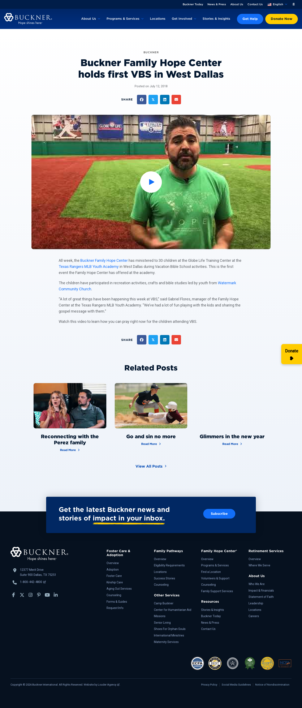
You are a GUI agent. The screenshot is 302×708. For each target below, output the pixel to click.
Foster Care (114, 576)
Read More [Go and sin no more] (151, 444)
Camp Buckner (163, 603)
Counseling (114, 595)
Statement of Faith (261, 596)
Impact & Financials (261, 590)
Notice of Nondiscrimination (272, 684)
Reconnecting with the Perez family (70, 439)
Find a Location (211, 572)
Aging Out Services (119, 588)
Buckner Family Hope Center (104, 260)
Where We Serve (259, 565)
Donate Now (281, 19)
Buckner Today (193, 4)
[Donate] (291, 354)
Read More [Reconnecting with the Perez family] (70, 450)
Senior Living (162, 622)
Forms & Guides (117, 601)
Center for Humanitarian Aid (172, 610)
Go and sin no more (151, 436)
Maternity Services (166, 642)
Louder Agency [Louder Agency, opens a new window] (109, 684)
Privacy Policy (209, 684)
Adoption (113, 569)
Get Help (250, 19)
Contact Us (255, 4)
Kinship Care (115, 582)
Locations (157, 19)
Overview (113, 563)
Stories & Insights (216, 19)
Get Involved (182, 19)
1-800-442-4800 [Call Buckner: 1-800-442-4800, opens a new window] (33, 582)
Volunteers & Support (215, 578)
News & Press (216, 4)
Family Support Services (217, 591)
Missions (159, 616)
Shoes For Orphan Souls (170, 629)
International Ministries (169, 635)
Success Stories (164, 578)
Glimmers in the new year (232, 436)
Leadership (256, 603)
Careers (254, 616)
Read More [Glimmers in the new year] (232, 444)
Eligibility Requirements (169, 565)
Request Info (115, 608)
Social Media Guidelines (236, 684)
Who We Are (257, 584)
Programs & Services (123, 19)
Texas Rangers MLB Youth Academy (89, 266)
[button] (293, 4)
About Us (236, 4)
